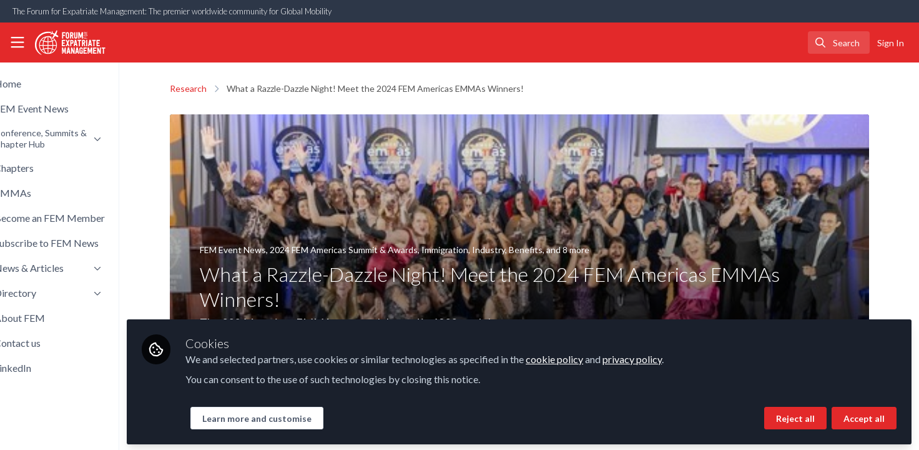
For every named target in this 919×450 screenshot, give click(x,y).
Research (208, 88)
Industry (508, 249)
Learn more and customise (297, 416)
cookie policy (595, 357)
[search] (839, 42)
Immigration (464, 249)
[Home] (66, 42)
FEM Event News (253, 249)
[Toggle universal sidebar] (17, 42)
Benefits (546, 249)
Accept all (864, 416)
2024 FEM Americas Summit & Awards (364, 249)
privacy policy (672, 357)
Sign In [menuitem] (890, 43)
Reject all (795, 416)
